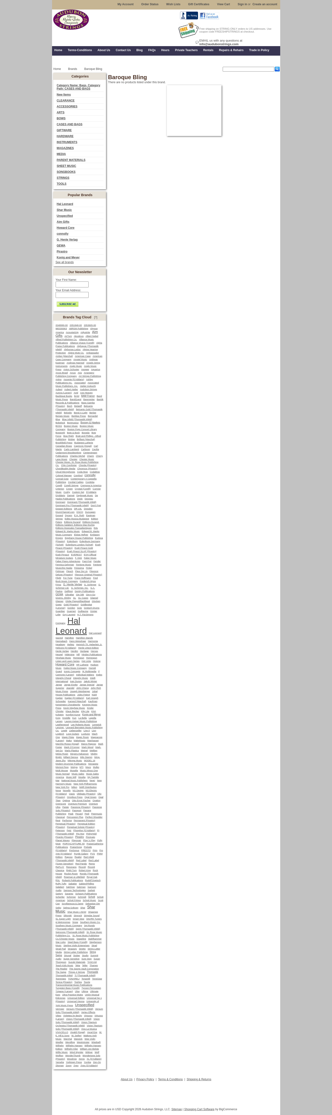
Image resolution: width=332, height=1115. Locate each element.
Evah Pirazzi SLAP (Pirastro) (81, 551)
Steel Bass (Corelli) (77, 942)
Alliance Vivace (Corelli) (82, 342)
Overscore (61, 803)
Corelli (59, 485)
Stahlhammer (95, 938)
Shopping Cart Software (199, 1109)
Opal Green (90, 797)
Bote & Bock (73, 432)
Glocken (96, 601)
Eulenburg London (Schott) (79, 544)
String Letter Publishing (76, 952)
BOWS (61, 118)
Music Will (71, 777)
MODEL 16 (89, 760)
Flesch (69, 571)
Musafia (74, 770)
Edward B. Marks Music (68, 531)
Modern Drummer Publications (71, 763)
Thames (94, 965)
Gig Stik (80, 594)
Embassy (95, 534)
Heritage (84, 651)
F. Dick (78, 558)
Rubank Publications (72, 880)
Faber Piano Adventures (68, 561)
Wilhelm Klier (71, 1048)
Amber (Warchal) (64, 356)
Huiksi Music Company (75, 668)
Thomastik (92, 972)
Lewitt (64, 730)
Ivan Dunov (76, 681)
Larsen (59, 721)
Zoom (69, 1065)
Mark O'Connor (72, 747)
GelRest (68, 591)
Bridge (71, 439)
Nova (58, 790)
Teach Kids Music (64, 965)
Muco (88, 767)
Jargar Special (87, 684)
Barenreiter (89, 399)
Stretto (82, 948)
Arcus (73, 372)
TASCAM (92, 962)
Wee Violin (90, 1038)
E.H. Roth (79, 515)
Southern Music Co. (90, 922)
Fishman (60, 571)
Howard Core (66, 227)
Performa (67, 820)
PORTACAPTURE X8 (73, 843)
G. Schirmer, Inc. (79, 588)
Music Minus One (89, 770)
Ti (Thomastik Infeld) (85, 975)
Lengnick (96, 724)
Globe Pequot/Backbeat (77, 601)
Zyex (75, 1065)
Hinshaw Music (63, 657)
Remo (92, 863)
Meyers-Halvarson (79, 753)
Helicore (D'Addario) (66, 647)
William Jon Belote (89, 1048)
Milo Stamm (86, 757)
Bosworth (60, 432)
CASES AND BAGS (69, 124)
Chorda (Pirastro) (87, 465)
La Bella (82, 718)
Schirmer (71, 897)
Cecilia (95, 449)
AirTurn (68, 336)
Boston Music (71, 426)
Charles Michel (77, 456)
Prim (95, 850)
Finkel (89, 568)
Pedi (87, 813)
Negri (92, 780)
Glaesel (94, 597)
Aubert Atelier (71, 389)
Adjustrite (85, 332)
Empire (59, 538)
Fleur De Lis (81, 571)
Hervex (94, 651)
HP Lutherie (82, 664)
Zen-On (97, 1062)
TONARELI (73, 978)
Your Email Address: (68, 290)
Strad (94, 945)
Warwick (78, 1038)
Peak (70, 813)
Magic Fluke (68, 737)
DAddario (60, 495)
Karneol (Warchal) (77, 701)
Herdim (74, 651)
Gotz (79, 607)
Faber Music (90, 558)
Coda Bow (82, 471)
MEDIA (61, 154)
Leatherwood (62, 724)
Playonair (76, 840)
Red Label (81, 860)
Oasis (72, 793)
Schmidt (82, 897)
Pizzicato (90, 837)
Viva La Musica (89, 1029)
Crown (69, 488)
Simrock (78, 915)
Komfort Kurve (73, 714)
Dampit (70, 495)
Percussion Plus (75, 817)
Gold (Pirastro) (71, 604)
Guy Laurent (69, 614)
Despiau (89, 498)
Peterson (60, 830)
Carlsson (85, 449)
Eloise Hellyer (81, 534)
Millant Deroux (70, 757)
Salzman (81, 887)
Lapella (92, 718)
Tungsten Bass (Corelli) (68, 988)
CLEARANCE (66, 100)
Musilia (81, 777)
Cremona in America (91, 485)
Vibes (58, 1015)
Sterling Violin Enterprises (76, 945)
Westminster (83, 1042)
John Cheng (82, 688)
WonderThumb (73, 1055)
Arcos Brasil (62, 372)
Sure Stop (87, 958)
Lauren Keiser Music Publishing (81, 721)
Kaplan (59, 698)
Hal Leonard (65, 204)
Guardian (60, 611)
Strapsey (72, 948)
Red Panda (81, 863)
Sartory (59, 893)
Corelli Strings (71, 485)
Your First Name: (66, 279)
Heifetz (70, 644)
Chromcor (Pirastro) (87, 468)
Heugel (59, 654)
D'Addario (91, 492)
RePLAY (60, 867)
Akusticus (79, 336)
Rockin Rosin (71, 873)
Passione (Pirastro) (81, 807)
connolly (62, 233)
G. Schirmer (90, 584)
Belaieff (78, 406)
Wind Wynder (76, 1052)
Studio (85, 955)
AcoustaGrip (72, 332)
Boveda (86, 432)
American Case (83, 356)
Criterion (60, 488)
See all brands (65, 262)
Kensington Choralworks (68, 704)
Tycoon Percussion (91, 988)
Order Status (150, 4)
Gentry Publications (85, 591)
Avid (76, 392)
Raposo (69, 857)
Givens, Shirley (63, 597)
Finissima (79, 568)
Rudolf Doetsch (93, 880)
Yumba (87, 1062)
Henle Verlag (62, 651)
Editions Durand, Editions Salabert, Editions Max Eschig (78, 523)
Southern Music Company (69, 925)
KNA (93, 711)
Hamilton (69, 637)
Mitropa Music (75, 760)
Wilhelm (60, 1045)
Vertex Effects (88, 1012)
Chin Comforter (69, 465)
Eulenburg (72, 541)
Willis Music (62, 1052)
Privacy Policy (145, 1079)
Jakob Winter (90, 681)
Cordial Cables (75, 482)
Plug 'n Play (89, 840)
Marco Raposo (88, 743)
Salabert (60, 887)
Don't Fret (96, 505)
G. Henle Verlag (67, 239)
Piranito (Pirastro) (64, 837)
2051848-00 (76, 325)
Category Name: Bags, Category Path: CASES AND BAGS (78, 87)
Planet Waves (63, 840)
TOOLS (62, 183)
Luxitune (85, 733)
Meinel (84, 750)
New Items (64, 94)
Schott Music (89, 900)
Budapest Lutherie (83, 442)
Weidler (59, 1042)
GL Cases (83, 597)
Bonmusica (72, 422)
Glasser (59, 601)
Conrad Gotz (62, 478)
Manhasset (93, 740)
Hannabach (61, 641)
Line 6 (86, 730)
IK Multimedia (89, 671)
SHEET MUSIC (66, 166)
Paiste (65, 807)
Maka (69, 740)
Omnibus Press (75, 797)
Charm (90, 456)
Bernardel (93, 416)
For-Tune (68, 578)
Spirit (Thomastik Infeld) (88, 928)
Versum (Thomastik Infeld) (79, 1009)
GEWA (61, 245)
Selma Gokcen (70, 907)
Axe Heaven (86, 392)
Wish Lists (173, 4)
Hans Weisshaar (77, 641)
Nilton (74, 787)
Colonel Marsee (64, 475)
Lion (94, 730)
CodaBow (95, 471)
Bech (69, 406)
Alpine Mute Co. (76, 352)
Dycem (68, 515)
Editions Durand (72, 522)
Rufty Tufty (61, 883)
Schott (91, 897)
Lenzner (60, 727)
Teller (84, 965)
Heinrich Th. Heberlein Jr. (89, 644)
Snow (75, 922)
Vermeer (60, 1009)
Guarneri (71, 611)
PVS (92, 853)
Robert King (85, 870)
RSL (58, 880)
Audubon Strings (88, 389)
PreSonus (74, 850)
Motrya (74, 767)
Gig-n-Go (90, 594)
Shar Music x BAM (76, 912)
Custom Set (78, 492)
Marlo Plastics (72, 750)
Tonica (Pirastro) (64, 982)
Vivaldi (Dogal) (77, 1032)
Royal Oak (92, 877)
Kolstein (60, 714)
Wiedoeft (96, 1042)
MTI (82, 767)
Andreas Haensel (75, 362)
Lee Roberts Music (80, 724)
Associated (80, 382)
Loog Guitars (72, 733)
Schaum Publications (86, 893)
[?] (95, 317)
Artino (59, 379)
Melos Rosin (62, 753)
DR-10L (78, 508)
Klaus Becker (72, 711)
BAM (76, 396)
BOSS (59, 426)
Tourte (87, 982)
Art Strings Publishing (90, 376)
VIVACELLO (62, 1032)
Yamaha (60, 1062)
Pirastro (62, 251)
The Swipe (61, 972)
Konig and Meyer (68, 257)
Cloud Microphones (65, 471)
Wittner (89, 1052)
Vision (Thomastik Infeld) (78, 1019)
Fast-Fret (86, 561)
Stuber (76, 955)
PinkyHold (91, 833)
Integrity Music (80, 678)
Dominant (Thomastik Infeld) (81, 502)
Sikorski (67, 915)
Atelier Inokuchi (88, 386)
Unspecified (65, 216)
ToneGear (97, 978)
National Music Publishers (74, 780)
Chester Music (86, 459)
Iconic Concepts (72, 671)
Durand (59, 515)
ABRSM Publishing (78, 328)
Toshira (78, 982)
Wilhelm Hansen (74, 1045)
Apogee (85, 369)
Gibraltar (69, 594)
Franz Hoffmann (83, 578)
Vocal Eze (92, 1032)
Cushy (66, 492)
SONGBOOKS (66, 172)
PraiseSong (76, 847)
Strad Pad (61, 948)
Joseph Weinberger (80, 691)
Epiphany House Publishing (79, 538)
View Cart (223, 4)
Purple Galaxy (81, 853)
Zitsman (60, 1065)
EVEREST (76, 554)
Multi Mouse (62, 770)
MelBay (93, 750)
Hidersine (69, 654)
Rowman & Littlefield (74, 877)
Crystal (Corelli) (83, 488)
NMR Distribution (87, 787)
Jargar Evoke (70, 684)
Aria (80, 372)
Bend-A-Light (80, 412)
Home (57, 69)
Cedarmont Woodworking (68, 452)
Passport (76, 810)
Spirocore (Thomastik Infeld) (70, 932)
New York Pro (62, 787)
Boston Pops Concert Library (82, 429)
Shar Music (64, 210)
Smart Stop (78, 918)
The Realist (61, 968)
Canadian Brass (64, 446)
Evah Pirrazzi (62, 554)
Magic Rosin (82, 737)
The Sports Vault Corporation (84, 968)
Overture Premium (77, 803)
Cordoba (90, 482)
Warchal (67, 1038)
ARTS (61, 112)
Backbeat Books (64, 396)
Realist (78, 857)
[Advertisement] (166, 1093)
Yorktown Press (74, 1062)
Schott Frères (74, 900)
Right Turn (71, 870)
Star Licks (61, 942)
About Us (126, 1079)
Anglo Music (76, 366)
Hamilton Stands (84, 637)
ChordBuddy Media (65, 468)
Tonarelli (86, 978)
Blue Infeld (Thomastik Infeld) (77, 419)
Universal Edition (76, 998)
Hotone (97, 661)
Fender (97, 561)
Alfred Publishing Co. (66, 339)
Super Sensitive (71, 958)
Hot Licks (86, 661)
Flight (58, 578)
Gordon (71, 607)
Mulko (96, 767)
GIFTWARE (64, 130)
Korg (58, 718)
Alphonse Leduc (72, 349)
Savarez (69, 893)
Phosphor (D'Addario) (84, 830)
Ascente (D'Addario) (73, 379)
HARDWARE (65, 136)
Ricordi (82, 867)
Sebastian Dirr (92, 903)
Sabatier (72, 883)
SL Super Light (63, 918)
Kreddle (66, 718)
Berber (92, 412)
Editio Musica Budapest (77, 518)
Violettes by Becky (72, 1015)
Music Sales (78, 773)
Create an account (264, 4)
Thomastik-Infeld (64, 975)
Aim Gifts (63, 221)
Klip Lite (85, 711)
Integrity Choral (63, 678)
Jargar (59, 684)
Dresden (88, 508)
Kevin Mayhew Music (74, 708)
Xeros (82, 1058)
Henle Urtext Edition (88, 647)
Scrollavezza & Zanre (72, 903)
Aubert (59, 389)
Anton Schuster (71, 369)
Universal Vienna (75, 1001)
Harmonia (93, 641)
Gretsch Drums (91, 607)
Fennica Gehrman (65, 564)
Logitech (60, 733)
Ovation (96, 800)
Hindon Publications (92, 654)
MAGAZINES (65, 148)
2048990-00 (62, 325)
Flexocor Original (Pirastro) (88, 574)
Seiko (58, 907)
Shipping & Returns (199, 1079)
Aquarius (95, 369)
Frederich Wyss (88, 581)
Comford (78, 475)
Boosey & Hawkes (90, 422)
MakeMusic (79, 740)
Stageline (81, 938)
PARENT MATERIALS (71, 160)
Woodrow (72, 1058)
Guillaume (83, 611)
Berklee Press (79, 416)
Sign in (242, 4)
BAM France (88, 396)
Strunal (67, 955)
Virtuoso (88, 1015)
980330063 (61, 328)
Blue (58, 419)
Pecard (78, 813)
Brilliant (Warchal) (86, 439)
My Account (125, 4)
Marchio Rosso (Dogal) (67, 743)
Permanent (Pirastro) (84, 820)
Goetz (59, 604)
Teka (77, 965)
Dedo (80, 498)
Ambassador (92, 352)
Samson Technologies (74, 890)
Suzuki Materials (76, 962)
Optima (66, 800)
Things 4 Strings (76, 972)
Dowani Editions (64, 508)
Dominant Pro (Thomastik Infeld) (72, 505)
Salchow (70, 887)
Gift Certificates (198, 4)
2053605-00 (90, 325)
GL (74, 597)
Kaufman (92, 701)
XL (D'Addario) (94, 1058)
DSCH (80, 512)
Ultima (85, 991)
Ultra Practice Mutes (72, 994)
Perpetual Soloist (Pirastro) (81, 827)
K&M (94, 694)
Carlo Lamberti (71, 449)
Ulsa (77, 991)
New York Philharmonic (85, 783)
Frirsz (58, 584)
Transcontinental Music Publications (74, 985)
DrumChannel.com (65, 512)
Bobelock (60, 422)
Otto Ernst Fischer (81, 800)
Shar (82, 907)
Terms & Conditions (170, 1079)
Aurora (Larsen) (64, 392)
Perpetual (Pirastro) (66, 823)
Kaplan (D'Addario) (74, 698)
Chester (73, 459)
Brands (72, 69)
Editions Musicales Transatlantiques (74, 528)
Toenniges (61, 978)
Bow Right (68, 436)
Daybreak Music (85, 495)
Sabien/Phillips (86, 883)
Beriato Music (63, 416)
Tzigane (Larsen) (64, 991)
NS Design (77, 790)
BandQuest (75, 399)
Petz (69, 830)
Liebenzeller (75, 730)
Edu (96, 528)
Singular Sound (92, 915)
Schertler (60, 897)
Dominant (60, 502)
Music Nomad (63, 773)
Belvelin (68, 412)
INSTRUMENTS (67, 142)
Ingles (99, 674)
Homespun (78, 657)
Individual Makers (85, 674)
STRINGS (63, 177)
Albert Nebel (92, 336)
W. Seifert (77, 1035)
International (62, 681)
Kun (74, 718)
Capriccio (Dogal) (83, 446)
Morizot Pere (62, 767)
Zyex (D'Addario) (89, 1065)
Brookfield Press (64, 442)
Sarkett (91, 890)
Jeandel (70, 688)
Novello (67, 790)
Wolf (97, 1052)
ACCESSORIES (67, 106)
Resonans (71, 867)
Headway (60, 644)
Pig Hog (80, 833)
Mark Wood (87, 747)
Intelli (93, 678)
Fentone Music (83, 564)
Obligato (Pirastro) (86, 793)
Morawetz (93, 763)
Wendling (70, 1042)
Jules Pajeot (83, 694)
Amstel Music (80, 359)
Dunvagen (90, 512)
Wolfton (59, 1055)
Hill (78, 654)
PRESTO (86, 850)
